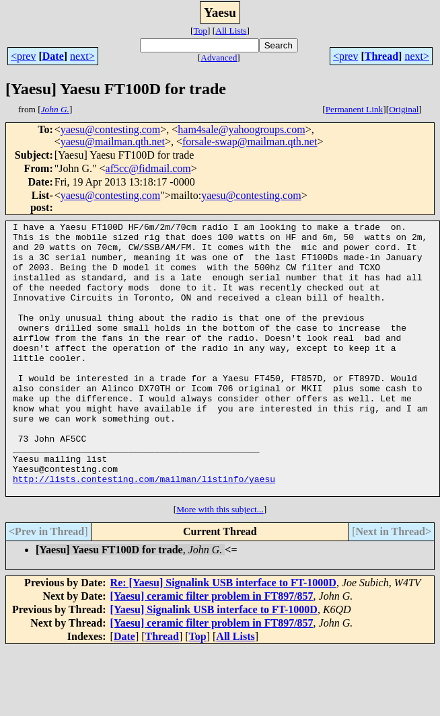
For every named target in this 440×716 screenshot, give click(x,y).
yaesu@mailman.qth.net (113, 141)
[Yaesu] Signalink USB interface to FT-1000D (214, 664)
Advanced (218, 57)
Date (53, 56)
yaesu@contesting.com (110, 129)
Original (403, 109)
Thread (381, 56)
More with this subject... (220, 564)
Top (200, 31)
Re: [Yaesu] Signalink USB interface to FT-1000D (223, 637)
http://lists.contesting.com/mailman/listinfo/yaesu (144, 531)
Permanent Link (354, 109)
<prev (23, 56)
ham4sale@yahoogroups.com (241, 129)
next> (82, 56)
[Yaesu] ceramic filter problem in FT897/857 (212, 650)
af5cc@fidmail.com (148, 168)
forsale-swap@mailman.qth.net (249, 141)
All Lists (230, 31)
